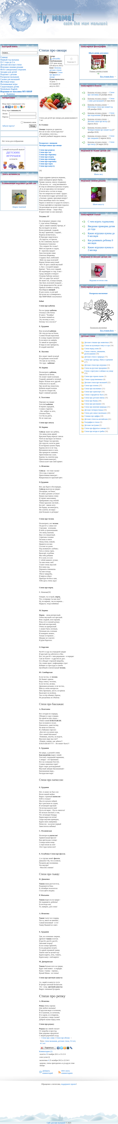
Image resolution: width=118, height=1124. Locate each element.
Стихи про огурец (46, 157)
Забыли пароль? (8, 126)
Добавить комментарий (47, 1072)
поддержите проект (68, 1084)
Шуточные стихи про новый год (100, 107)
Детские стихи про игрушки (95, 365)
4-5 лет (42, 1043)
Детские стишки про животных (96, 342)
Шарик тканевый (19, 207)
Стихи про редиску (47, 150)
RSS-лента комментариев (67, 1072)
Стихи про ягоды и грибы (94, 431)
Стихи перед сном (91, 348)
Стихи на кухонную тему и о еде (97, 345)
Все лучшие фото (107, 76)
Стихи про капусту (47, 166)
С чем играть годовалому (101, 221)
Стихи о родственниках (93, 379)
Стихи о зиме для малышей (101, 99)
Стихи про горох (46, 164)
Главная (40, 14)
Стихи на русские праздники (95, 368)
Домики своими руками (98, 71)
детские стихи (63, 1041)
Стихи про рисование (92, 404)
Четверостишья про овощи (50, 145)
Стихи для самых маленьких (95, 413)
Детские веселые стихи (55, 14)
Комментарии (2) (45, 1051)
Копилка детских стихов (55, 69)
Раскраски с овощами (48, 143)
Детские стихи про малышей (95, 382)
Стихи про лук (45, 152)
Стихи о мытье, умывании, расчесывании (94, 352)
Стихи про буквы (91, 401)
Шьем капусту (98, 204)
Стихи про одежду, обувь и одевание (98, 360)
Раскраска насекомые (98, 293)
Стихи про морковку (47, 155)
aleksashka (56, 59)
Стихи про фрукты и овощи (55, 74)
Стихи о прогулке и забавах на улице (98, 371)
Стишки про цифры (92, 416)
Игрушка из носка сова (99, 280)
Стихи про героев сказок (94, 376)
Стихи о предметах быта (94, 395)
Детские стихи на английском (96, 419)
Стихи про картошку (48, 161)
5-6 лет (72, 1041)
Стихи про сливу (47, 1038)
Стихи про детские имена (94, 398)
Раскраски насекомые (98, 328)
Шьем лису (98, 174)
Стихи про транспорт (92, 392)
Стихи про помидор (47, 159)
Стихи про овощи (74, 14)
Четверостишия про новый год (100, 130)
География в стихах (92, 422)
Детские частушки (91, 425)
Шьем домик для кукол (98, 53)
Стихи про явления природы (95, 407)
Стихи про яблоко (63, 1038)
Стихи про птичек (91, 385)
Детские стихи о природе (94, 357)
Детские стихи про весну (97, 121)
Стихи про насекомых (93, 388)
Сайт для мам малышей (56, 1123)
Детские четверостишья (93, 410)
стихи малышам (51, 1041)
